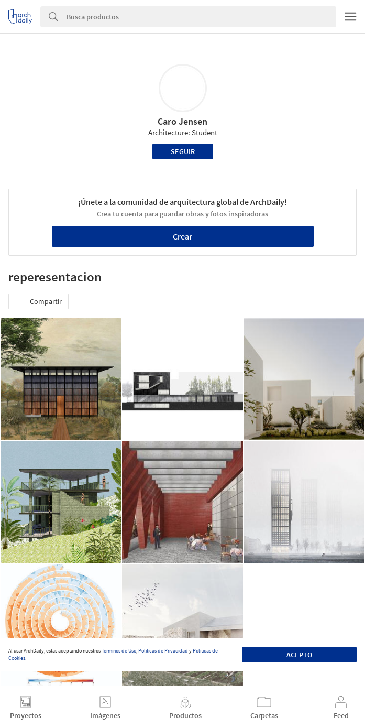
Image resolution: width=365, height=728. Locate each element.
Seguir (183, 151)
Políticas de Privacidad (163, 650)
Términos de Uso (119, 650)
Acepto (299, 654)
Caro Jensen (182, 121)
